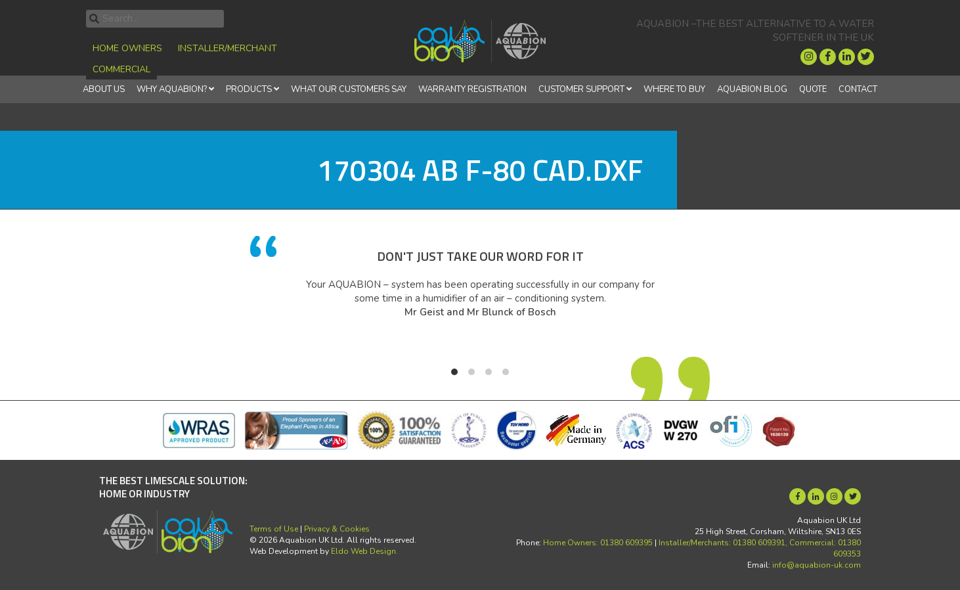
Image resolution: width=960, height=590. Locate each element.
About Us (104, 89)
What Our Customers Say (348, 89)
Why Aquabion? (172, 89)
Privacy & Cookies (337, 529)
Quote (813, 89)
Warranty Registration (472, 89)
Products (249, 89)
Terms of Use (274, 529)
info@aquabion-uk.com (816, 565)
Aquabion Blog (752, 89)
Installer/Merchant (227, 48)
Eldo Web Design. (364, 551)
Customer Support (581, 89)
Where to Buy (674, 89)
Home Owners (127, 48)
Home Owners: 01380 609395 (598, 542)
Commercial (121, 69)
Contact (858, 89)
